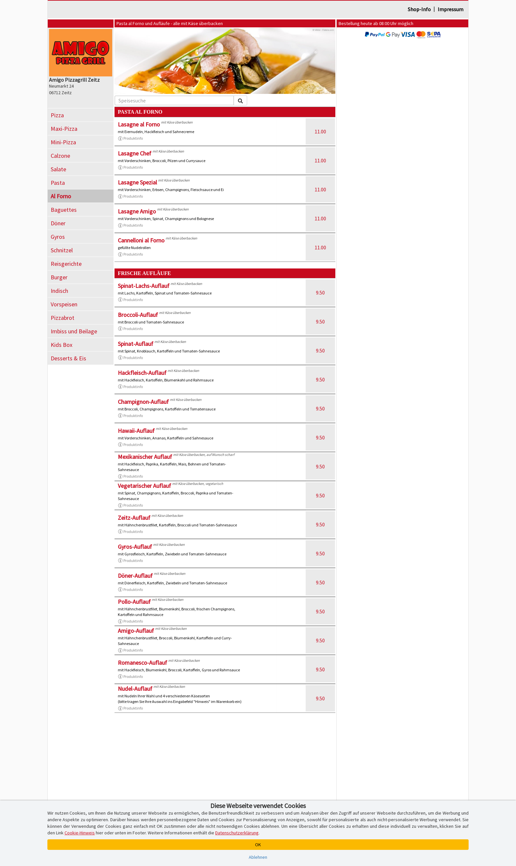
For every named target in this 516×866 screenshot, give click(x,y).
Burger (59, 277)
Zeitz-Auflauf (134, 517)
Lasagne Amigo (137, 211)
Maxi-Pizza (64, 128)
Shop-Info (419, 9)
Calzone (60, 155)
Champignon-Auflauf (143, 401)
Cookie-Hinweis (79, 833)
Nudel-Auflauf (135, 688)
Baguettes (64, 209)
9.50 (320, 292)
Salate (58, 169)
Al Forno (61, 196)
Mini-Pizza (63, 142)
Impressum (450, 9)
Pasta (58, 182)
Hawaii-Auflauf (136, 430)
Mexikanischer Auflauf (145, 457)
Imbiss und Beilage (74, 331)
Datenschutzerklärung (237, 833)
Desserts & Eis (68, 358)
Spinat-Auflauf (135, 344)
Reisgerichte (66, 263)
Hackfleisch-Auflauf (142, 373)
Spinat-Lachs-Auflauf (143, 286)
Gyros (58, 236)
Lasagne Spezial (137, 182)
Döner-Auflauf (135, 575)
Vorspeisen (64, 304)
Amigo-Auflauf (136, 630)
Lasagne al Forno (139, 124)
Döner (58, 223)
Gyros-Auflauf (135, 546)
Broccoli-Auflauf (138, 315)
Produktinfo (130, 138)
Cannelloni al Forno (141, 240)
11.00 (320, 131)
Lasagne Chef (134, 153)
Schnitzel (62, 250)
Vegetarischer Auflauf (144, 485)
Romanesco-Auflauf (142, 662)
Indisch (59, 290)
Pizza (57, 115)
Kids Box (61, 345)
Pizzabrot (62, 317)
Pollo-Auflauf (134, 601)
